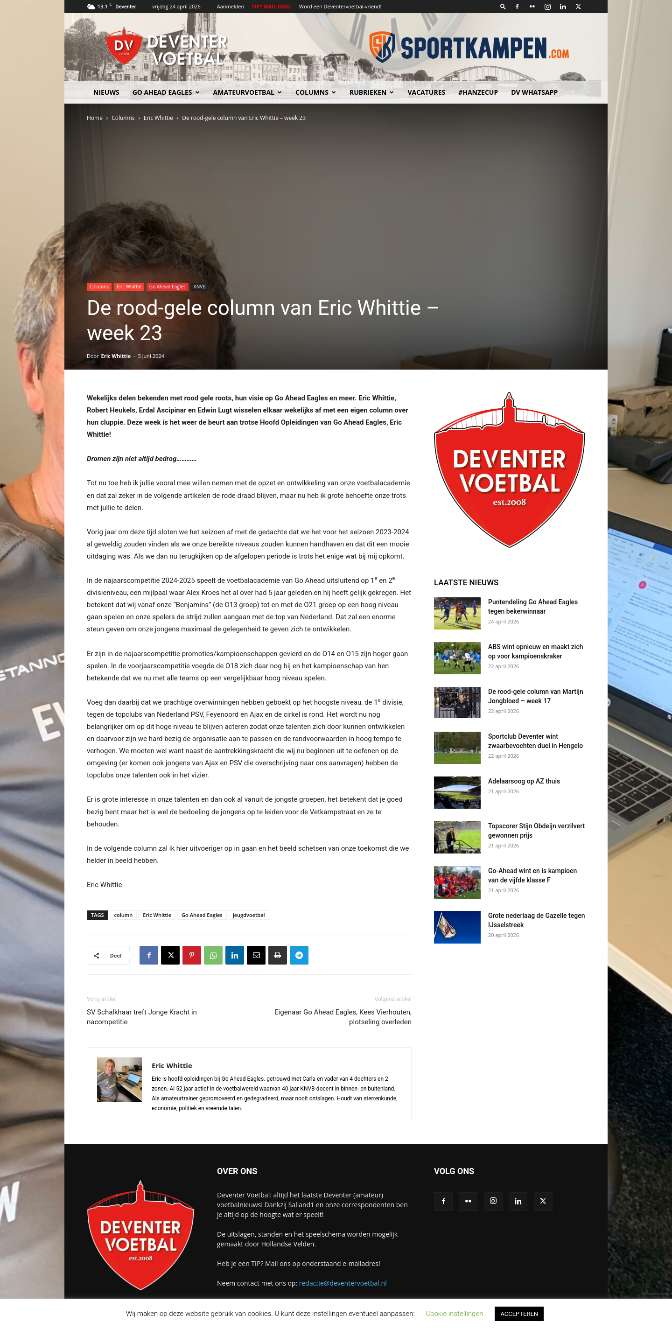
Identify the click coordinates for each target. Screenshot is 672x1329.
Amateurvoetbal (247, 92)
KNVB (200, 286)
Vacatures (426, 92)
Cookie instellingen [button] (454, 1313)
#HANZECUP (478, 92)
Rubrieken (372, 92)
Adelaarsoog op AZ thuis (524, 781)
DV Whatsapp (534, 92)
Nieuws (106, 92)
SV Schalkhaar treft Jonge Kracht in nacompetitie (142, 1017)
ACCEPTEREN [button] (519, 1313)
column (123, 914)
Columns (315, 92)
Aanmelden (231, 6)
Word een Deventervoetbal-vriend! (340, 6)
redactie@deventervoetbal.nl (343, 1283)
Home (95, 118)
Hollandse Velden (288, 1243)
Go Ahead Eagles (166, 92)
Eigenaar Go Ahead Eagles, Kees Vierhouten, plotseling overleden (343, 1017)
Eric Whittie (158, 118)
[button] (503, 6)
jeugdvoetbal (249, 914)
